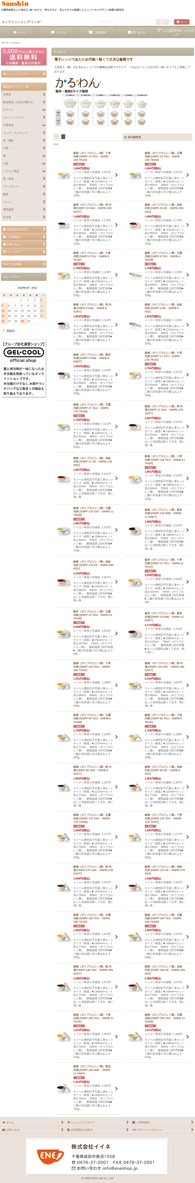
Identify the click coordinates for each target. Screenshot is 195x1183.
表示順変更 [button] (132, 137)
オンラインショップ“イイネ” (22, 22)
